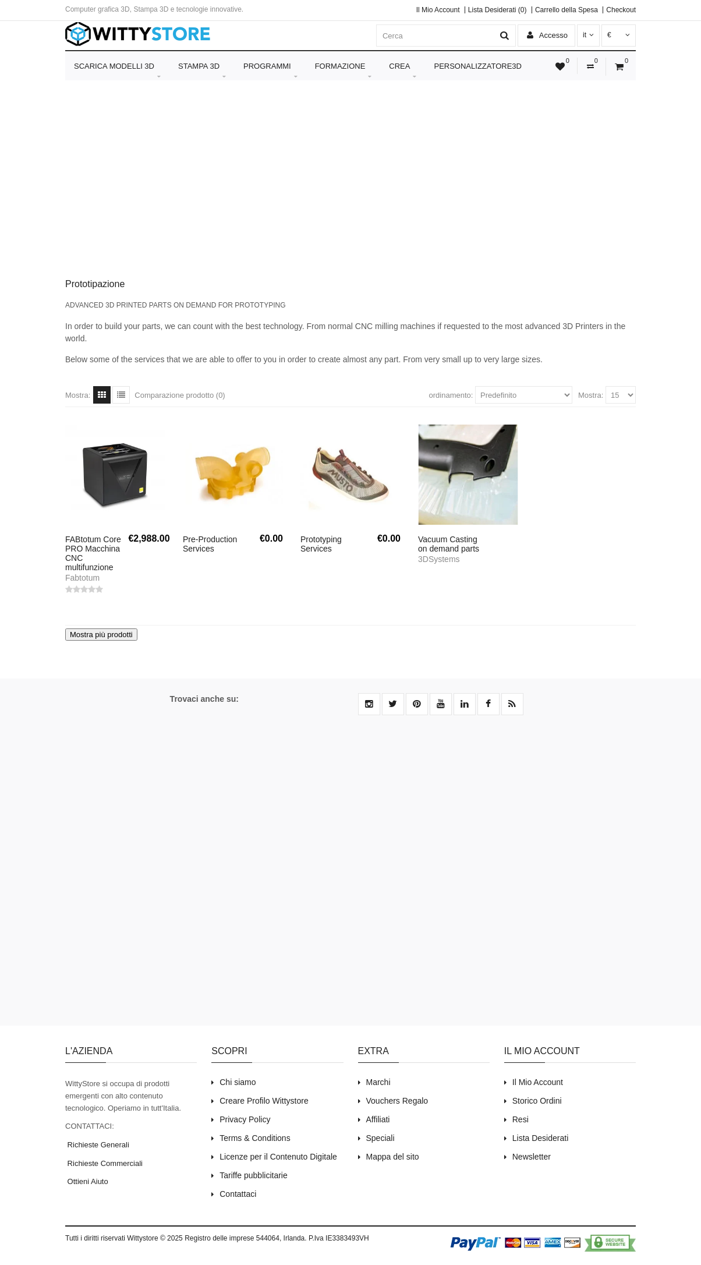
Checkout (621, 9)
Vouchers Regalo (397, 1100)
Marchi (378, 1082)
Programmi (270, 71)
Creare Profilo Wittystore (263, 1100)
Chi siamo (237, 1082)
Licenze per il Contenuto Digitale (278, 1156)
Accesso (547, 35)
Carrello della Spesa (566, 9)
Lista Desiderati (540, 1138)
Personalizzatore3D (478, 66)
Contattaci (237, 1194)
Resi (520, 1119)
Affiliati (378, 1119)
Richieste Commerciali (104, 1163)
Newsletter (531, 1156)
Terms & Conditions (254, 1138)
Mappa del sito (392, 1156)
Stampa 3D (202, 71)
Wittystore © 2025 (155, 1238)
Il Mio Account (438, 9)
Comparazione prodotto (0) (179, 395)
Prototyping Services (321, 544)
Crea (402, 71)
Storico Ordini (537, 1100)
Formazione (343, 71)
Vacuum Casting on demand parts (448, 544)
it (588, 35)
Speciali (380, 1138)
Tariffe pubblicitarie (253, 1175)
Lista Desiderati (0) (497, 9)
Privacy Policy (244, 1119)
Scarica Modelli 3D (117, 71)
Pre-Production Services (210, 544)
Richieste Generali (97, 1144)
